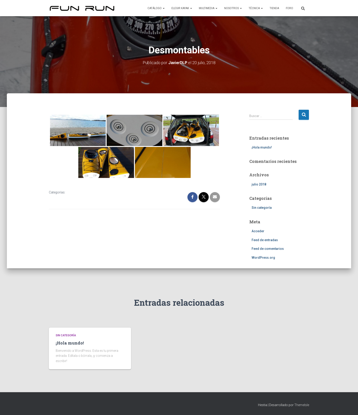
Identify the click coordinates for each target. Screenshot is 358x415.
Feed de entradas (265, 240)
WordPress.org (263, 257)
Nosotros (233, 8)
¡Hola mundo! (262, 147)
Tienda (274, 8)
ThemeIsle (301, 405)
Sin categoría (262, 207)
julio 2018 (259, 184)
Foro (289, 8)
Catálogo (156, 8)
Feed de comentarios (268, 249)
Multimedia (208, 8)
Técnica (256, 8)
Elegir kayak (181, 8)
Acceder (258, 231)
